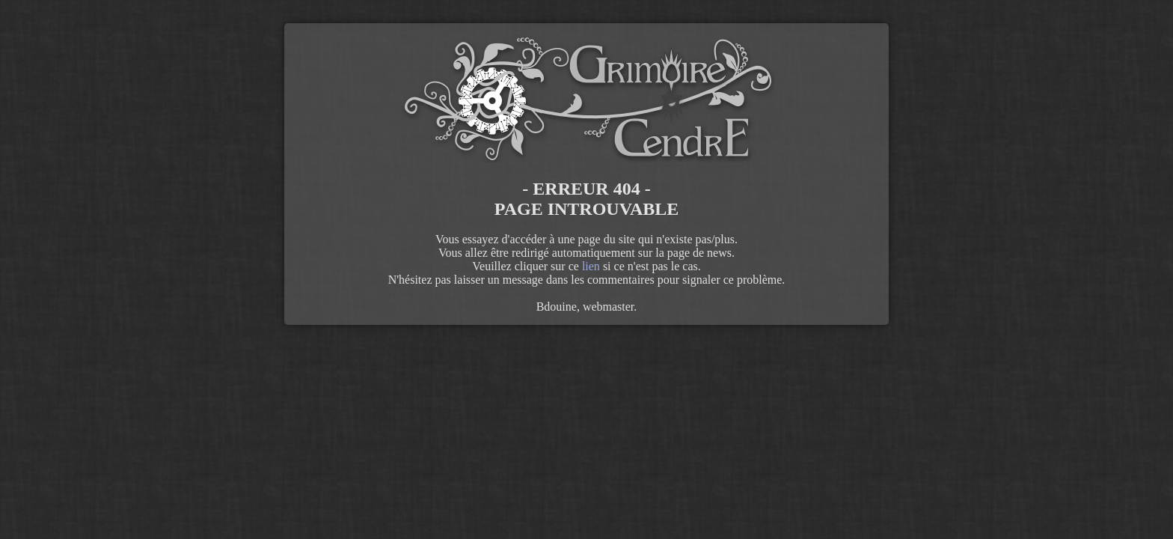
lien (591, 266)
